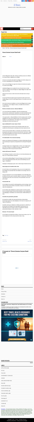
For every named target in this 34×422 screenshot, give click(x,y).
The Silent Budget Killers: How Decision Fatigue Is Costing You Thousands (16, 40)
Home (2, 288)
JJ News (17, 5)
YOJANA (3, 403)
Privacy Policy (10, 0)
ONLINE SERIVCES (5, 385)
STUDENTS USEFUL (5, 388)
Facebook (22, 1)
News (2, 383)
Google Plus (26, 1)
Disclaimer (15, 0)
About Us (3, 299)
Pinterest (29, 1)
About (1, 0)
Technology (3, 398)
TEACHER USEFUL (5, 393)
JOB (2, 378)
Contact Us (5, 0)
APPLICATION (4, 367)
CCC (2, 370)
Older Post (30, 241)
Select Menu (1, 28)
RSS (33, 1)
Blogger (25, 420)
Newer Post (4, 241)
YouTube (31, 1)
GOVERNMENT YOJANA (6, 375)
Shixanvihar (14, 420)
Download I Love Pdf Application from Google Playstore (13, 42)
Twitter (24, 1)
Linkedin (28, 1)
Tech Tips (6, 235)
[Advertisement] (17, 17)
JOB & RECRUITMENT (5, 380)
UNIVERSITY (3, 400)
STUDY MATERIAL (4, 390)
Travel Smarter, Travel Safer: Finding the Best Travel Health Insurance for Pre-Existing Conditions (16, 305)
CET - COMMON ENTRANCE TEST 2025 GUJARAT (12, 37)
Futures (2, 373)
